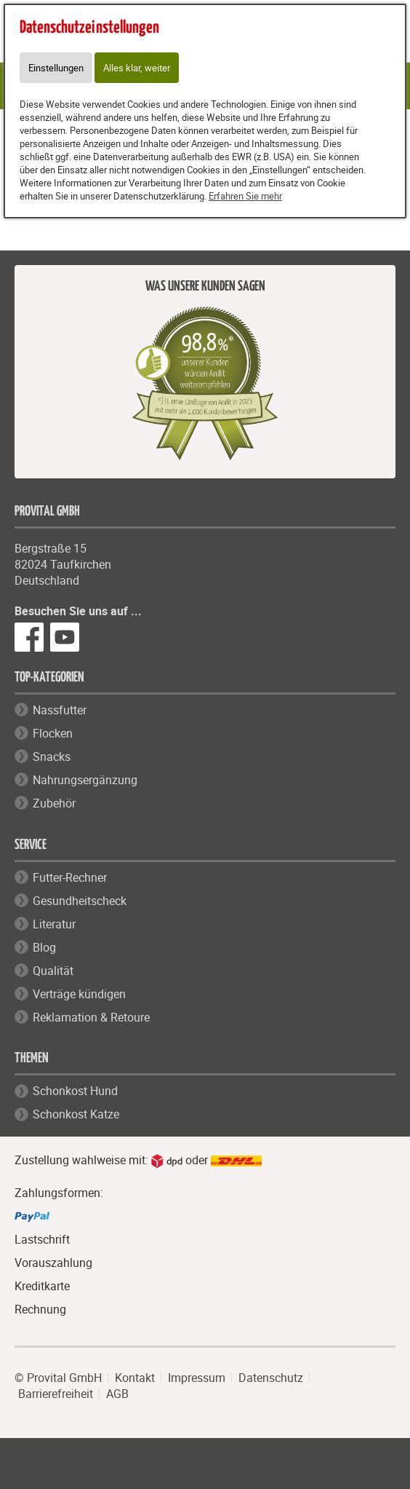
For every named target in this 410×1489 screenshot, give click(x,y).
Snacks (52, 757)
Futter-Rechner (70, 877)
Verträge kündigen (79, 994)
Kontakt (135, 1378)
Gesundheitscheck (79, 901)
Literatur (54, 924)
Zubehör (54, 803)
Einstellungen (56, 67)
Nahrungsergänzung (85, 780)
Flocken (53, 733)
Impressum (196, 1378)
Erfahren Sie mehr (245, 195)
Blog (44, 947)
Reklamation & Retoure (91, 1017)
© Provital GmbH (58, 1378)
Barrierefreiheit (55, 1394)
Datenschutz (270, 1378)
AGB (117, 1394)
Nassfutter (60, 710)
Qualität (53, 971)
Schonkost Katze (76, 1114)
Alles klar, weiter (136, 67)
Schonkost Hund (75, 1091)
